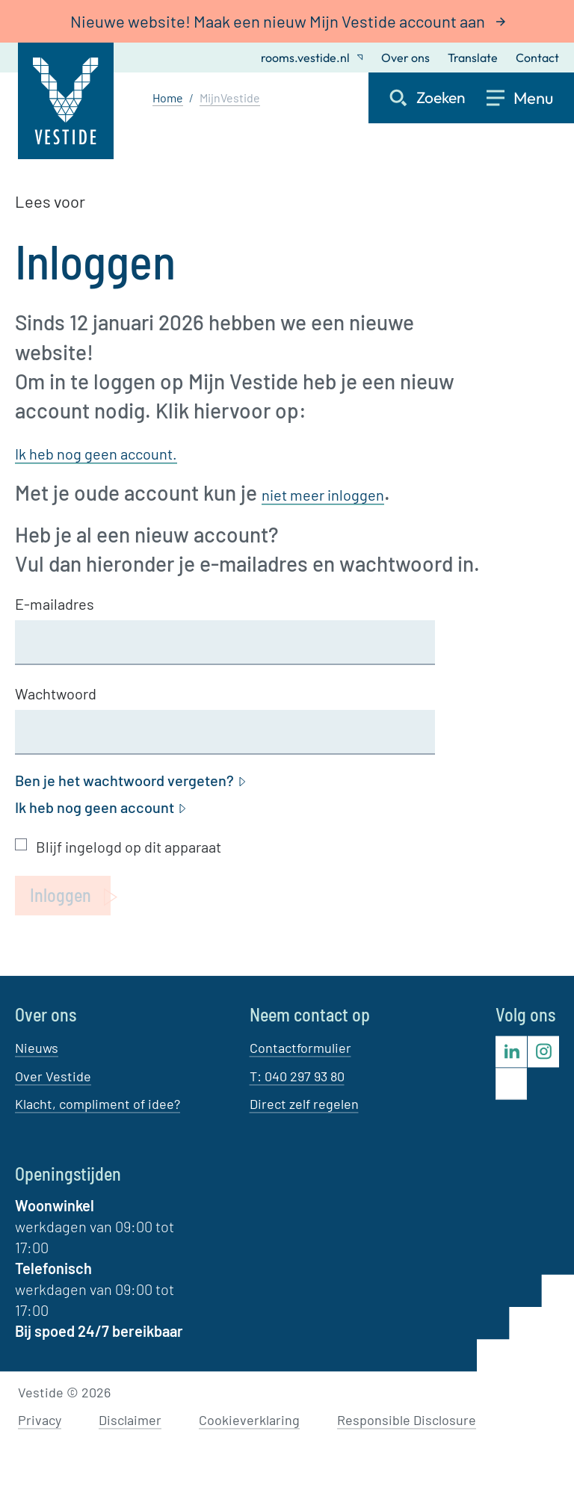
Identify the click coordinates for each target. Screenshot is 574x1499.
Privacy (39, 1420)
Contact (537, 57)
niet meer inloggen (323, 495)
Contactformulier (300, 1048)
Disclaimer (130, 1420)
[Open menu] (530, 97)
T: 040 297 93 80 (297, 1076)
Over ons (405, 57)
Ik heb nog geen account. (96, 454)
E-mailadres (54, 604)
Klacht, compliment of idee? (97, 1103)
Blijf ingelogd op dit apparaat (128, 847)
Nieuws (36, 1048)
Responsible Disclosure (406, 1420)
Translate (473, 57)
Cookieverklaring (249, 1420)
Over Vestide (53, 1076)
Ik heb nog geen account (101, 808)
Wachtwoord (55, 693)
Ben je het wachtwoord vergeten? (131, 781)
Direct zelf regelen (304, 1103)
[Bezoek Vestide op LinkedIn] (511, 1052)
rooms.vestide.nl (312, 57)
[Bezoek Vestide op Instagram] (543, 1052)
